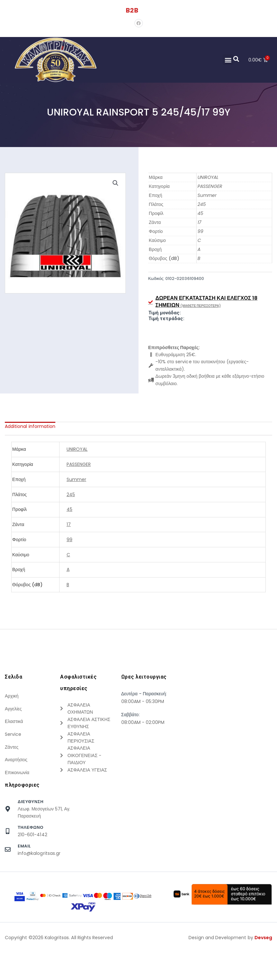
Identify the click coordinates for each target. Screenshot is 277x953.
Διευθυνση (30, 807)
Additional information (30, 426)
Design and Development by (230, 943)
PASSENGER (210, 186)
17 (199, 222)
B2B (132, 10)
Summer (207, 195)
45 (200, 213)
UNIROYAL (208, 177)
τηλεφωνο (30, 832)
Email (24, 851)
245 (202, 204)
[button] (227, 59)
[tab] (30, 426)
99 (200, 231)
